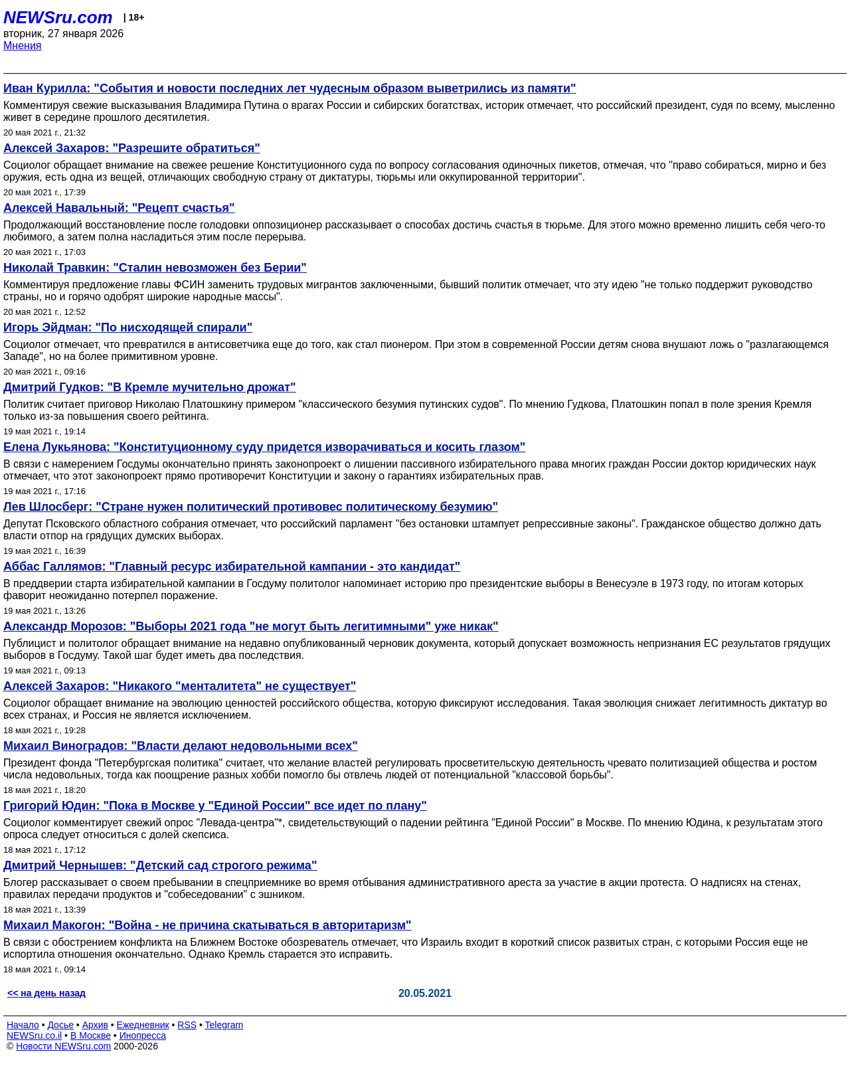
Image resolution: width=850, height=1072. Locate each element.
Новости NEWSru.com (63, 1046)
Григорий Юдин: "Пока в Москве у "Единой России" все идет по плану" (215, 805)
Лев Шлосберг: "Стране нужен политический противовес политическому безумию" (250, 506)
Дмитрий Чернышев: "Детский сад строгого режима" (160, 865)
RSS (187, 1025)
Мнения (22, 45)
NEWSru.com (58, 17)
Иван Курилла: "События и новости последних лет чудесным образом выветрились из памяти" (289, 88)
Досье (60, 1025)
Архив (95, 1025)
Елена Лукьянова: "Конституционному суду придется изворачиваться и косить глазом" (264, 447)
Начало (23, 1025)
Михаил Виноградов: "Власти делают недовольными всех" (180, 746)
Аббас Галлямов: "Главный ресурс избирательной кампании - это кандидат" (231, 566)
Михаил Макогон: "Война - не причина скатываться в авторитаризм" (207, 925)
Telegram (224, 1025)
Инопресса (143, 1035)
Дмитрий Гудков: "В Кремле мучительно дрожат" (149, 387)
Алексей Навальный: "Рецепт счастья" (119, 208)
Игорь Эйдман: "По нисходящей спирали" (127, 327)
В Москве (90, 1035)
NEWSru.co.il (34, 1035)
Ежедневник (143, 1025)
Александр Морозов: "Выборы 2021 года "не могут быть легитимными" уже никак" (251, 626)
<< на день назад (46, 993)
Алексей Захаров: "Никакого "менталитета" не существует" (179, 686)
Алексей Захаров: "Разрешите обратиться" (131, 148)
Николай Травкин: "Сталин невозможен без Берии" (155, 267)
